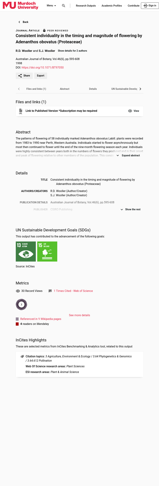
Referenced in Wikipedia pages (40, 319)
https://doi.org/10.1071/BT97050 (43, 67)
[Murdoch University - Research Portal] (20, 5)
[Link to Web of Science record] (73, 291)
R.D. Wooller (24, 50)
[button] (134, 111)
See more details (79, 315)
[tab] (36, 89)
